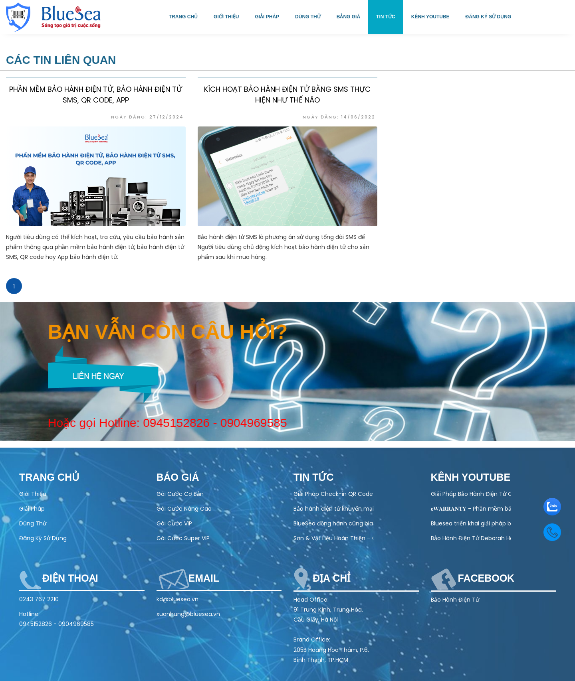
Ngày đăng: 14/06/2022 (339, 117)
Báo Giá (178, 477)
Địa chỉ (331, 578)
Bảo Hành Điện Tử (455, 600)
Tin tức (385, 17)
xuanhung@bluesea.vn (188, 614)
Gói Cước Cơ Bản (180, 494)
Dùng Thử (32, 523)
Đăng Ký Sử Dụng (43, 538)
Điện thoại (70, 578)
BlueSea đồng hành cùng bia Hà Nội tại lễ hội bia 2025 (333, 523)
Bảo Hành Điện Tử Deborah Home (471, 538)
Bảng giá (348, 17)
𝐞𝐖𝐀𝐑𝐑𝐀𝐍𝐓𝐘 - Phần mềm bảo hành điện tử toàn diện (471, 509)
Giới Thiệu (32, 494)
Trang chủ (183, 17)
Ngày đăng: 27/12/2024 (147, 117)
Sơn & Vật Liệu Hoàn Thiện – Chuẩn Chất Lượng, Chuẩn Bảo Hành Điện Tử (333, 538)
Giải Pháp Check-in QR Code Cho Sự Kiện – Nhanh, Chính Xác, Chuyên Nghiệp (333, 494)
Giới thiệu (226, 17)
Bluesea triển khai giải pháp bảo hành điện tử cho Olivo (471, 523)
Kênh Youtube (430, 17)
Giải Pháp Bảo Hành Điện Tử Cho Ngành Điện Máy (471, 494)
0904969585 (247, 422)
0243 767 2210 (39, 599)
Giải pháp (267, 17)
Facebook (486, 578)
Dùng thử (308, 17)
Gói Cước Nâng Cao (184, 509)
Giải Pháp (32, 509)
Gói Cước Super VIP (183, 538)
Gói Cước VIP (174, 523)
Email (204, 578)
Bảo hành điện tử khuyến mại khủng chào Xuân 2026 (333, 509)
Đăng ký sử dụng (489, 17)
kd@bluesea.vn (177, 599)
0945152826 (170, 422)
